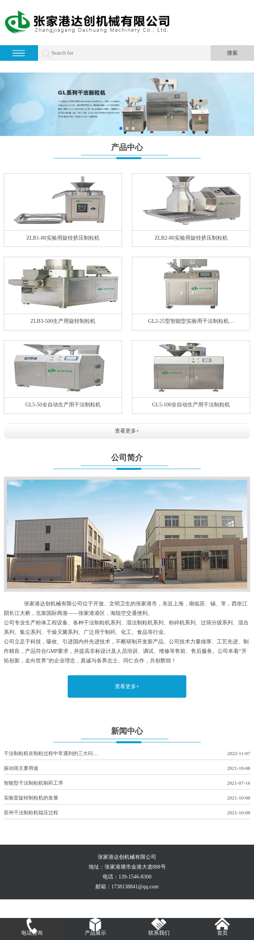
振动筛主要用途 (127, 768)
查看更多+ (127, 431)
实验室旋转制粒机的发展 (127, 798)
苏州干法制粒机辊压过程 (127, 813)
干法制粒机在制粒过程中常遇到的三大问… (127, 753)
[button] (120, 128)
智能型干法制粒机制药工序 (127, 783)
